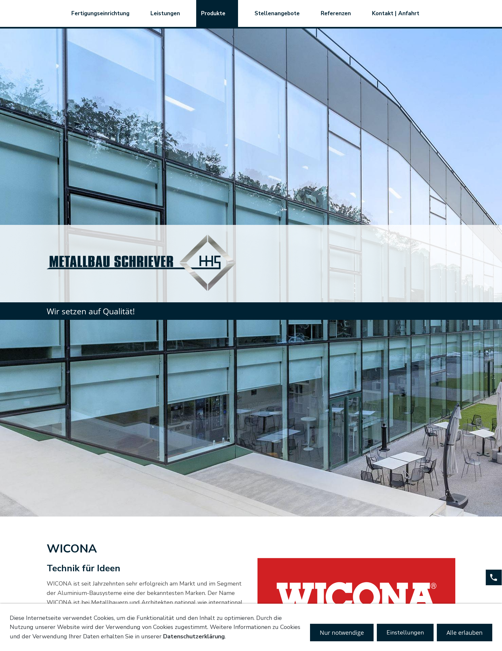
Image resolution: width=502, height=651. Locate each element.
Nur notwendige (342, 632)
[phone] (494, 577)
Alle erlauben (465, 632)
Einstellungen (405, 632)
